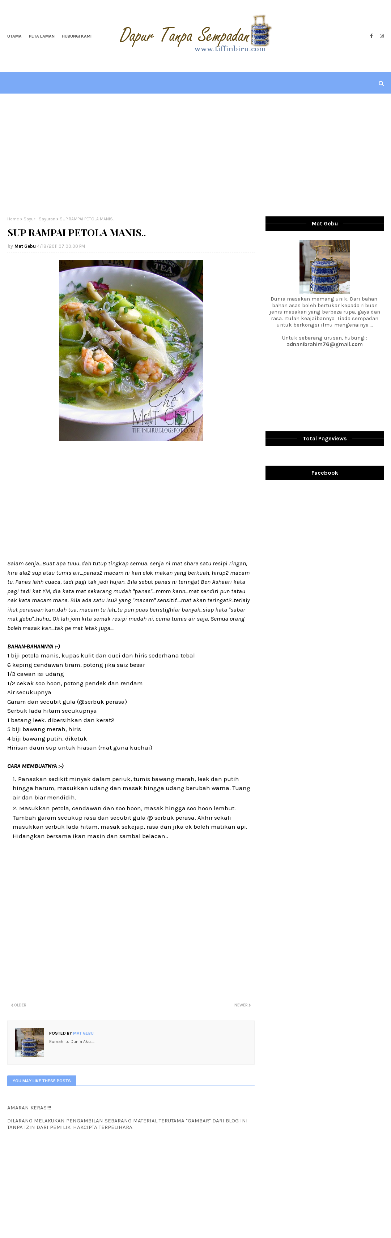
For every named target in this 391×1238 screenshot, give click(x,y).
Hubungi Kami (77, 36)
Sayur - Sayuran (39, 218)
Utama (14, 36)
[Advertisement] (195, 155)
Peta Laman (42, 36)
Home (13, 218)
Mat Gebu (25, 246)
